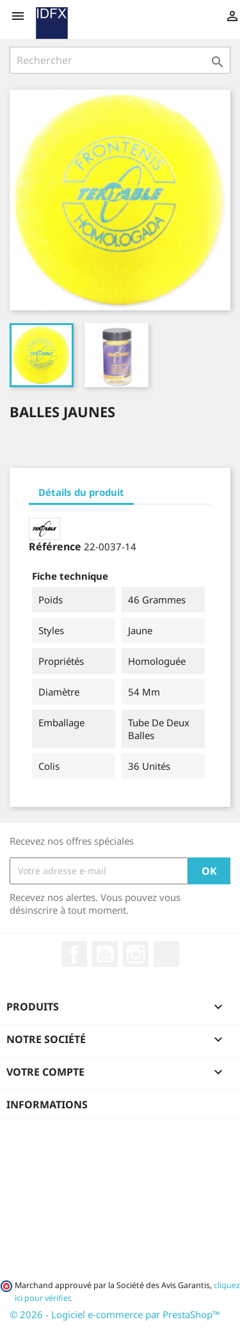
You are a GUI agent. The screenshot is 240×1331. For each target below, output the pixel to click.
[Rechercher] (120, 60)
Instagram (135, 954)
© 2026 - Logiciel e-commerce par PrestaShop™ (115, 1314)
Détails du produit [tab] (81, 492)
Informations (47, 1104)
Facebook (74, 954)
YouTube (105, 954)
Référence (55, 546)
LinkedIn (166, 954)
